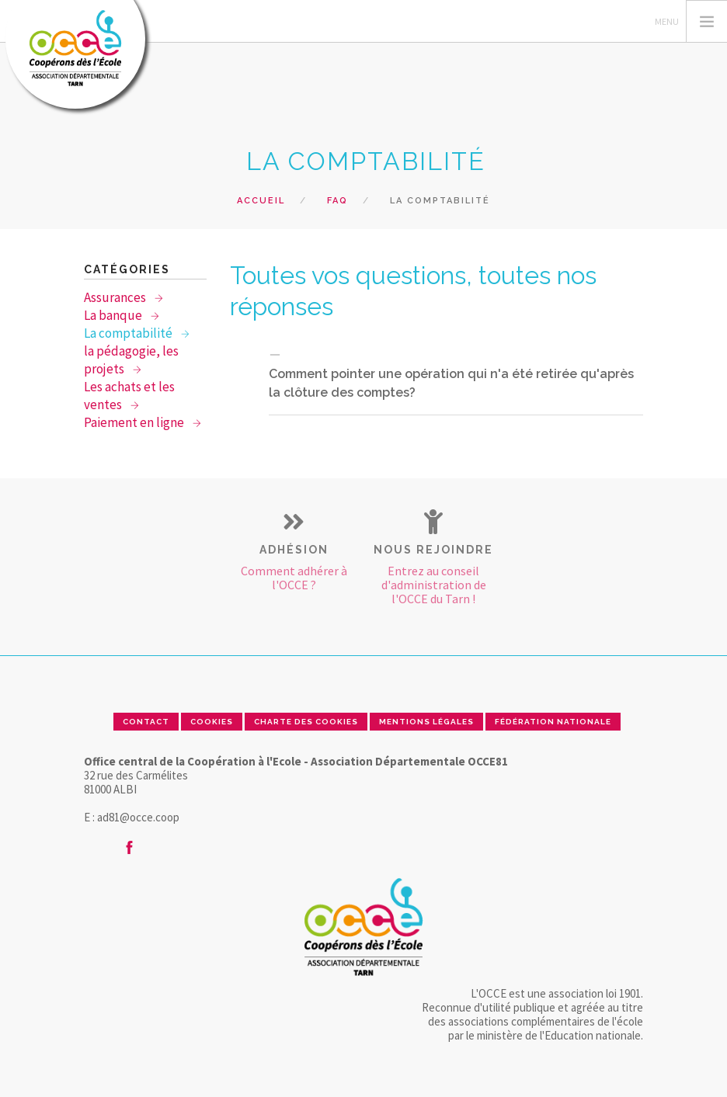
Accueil (261, 201)
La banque (114, 315)
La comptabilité (129, 333)
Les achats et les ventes (129, 395)
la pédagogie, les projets (131, 359)
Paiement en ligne (135, 422)
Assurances (116, 297)
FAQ (337, 201)
